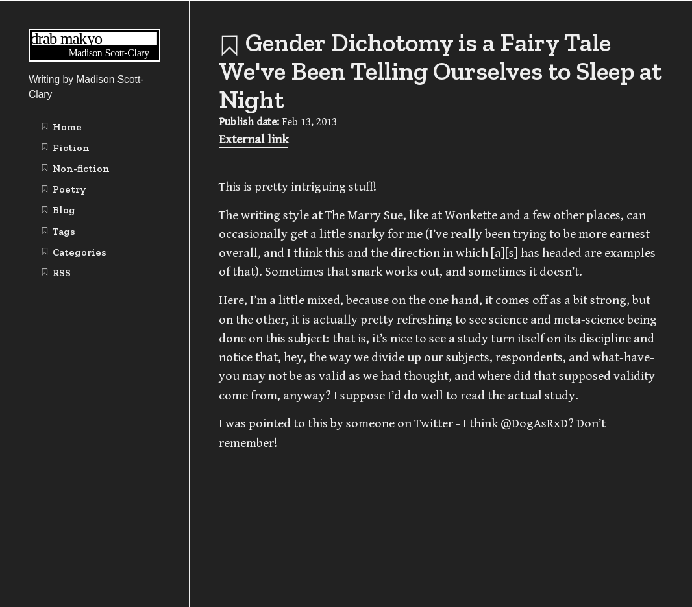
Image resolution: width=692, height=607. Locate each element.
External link (253, 139)
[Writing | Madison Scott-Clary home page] (94, 58)
